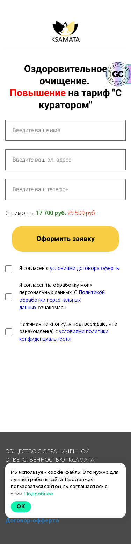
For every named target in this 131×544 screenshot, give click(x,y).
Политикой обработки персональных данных (62, 299)
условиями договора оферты (85, 268)
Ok (21, 506)
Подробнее (38, 493)
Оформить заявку (65, 238)
